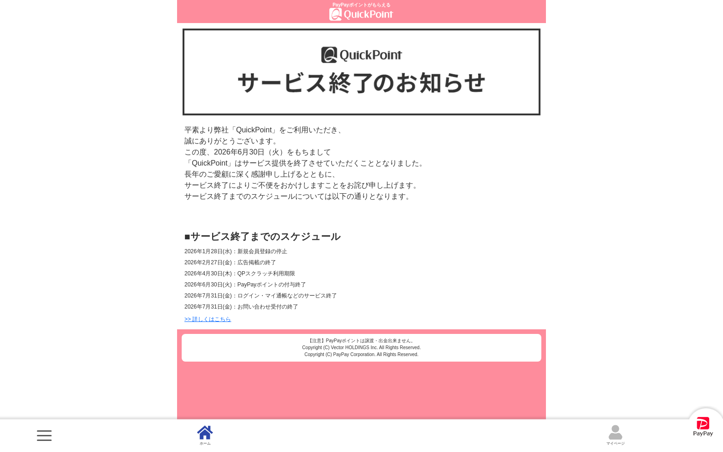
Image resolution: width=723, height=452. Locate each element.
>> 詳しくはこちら (207, 319)
